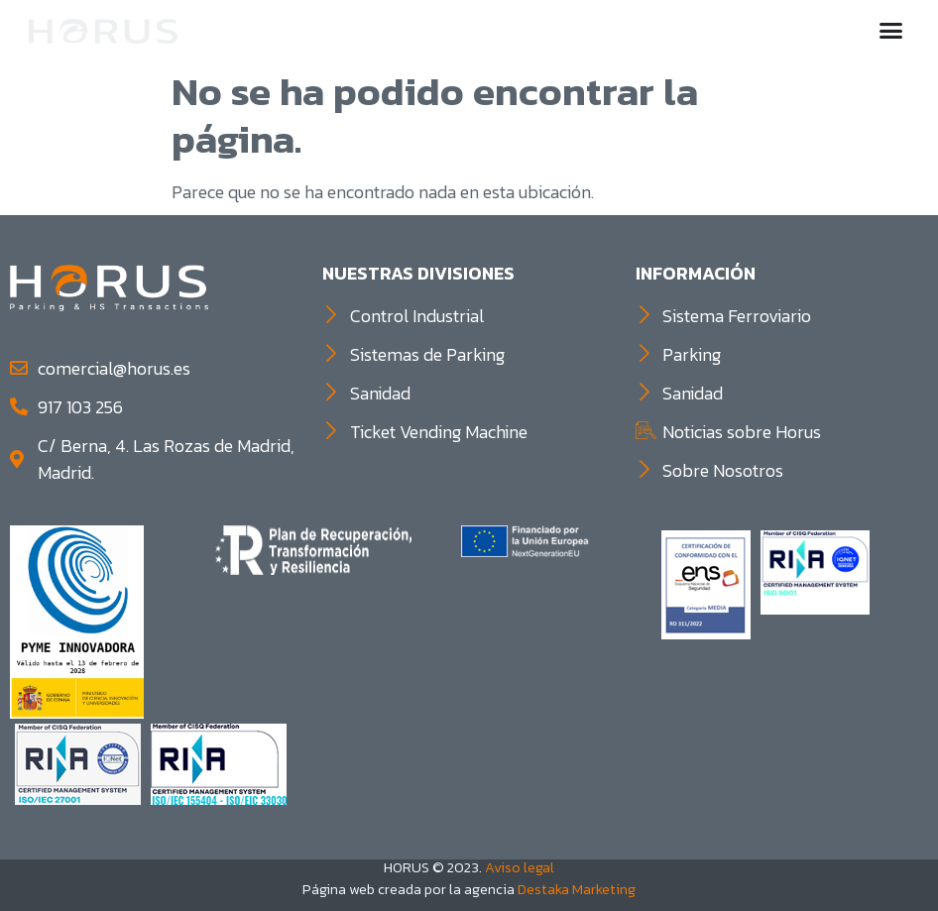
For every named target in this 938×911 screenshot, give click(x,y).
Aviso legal (519, 867)
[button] (891, 30)
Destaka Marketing (577, 889)
